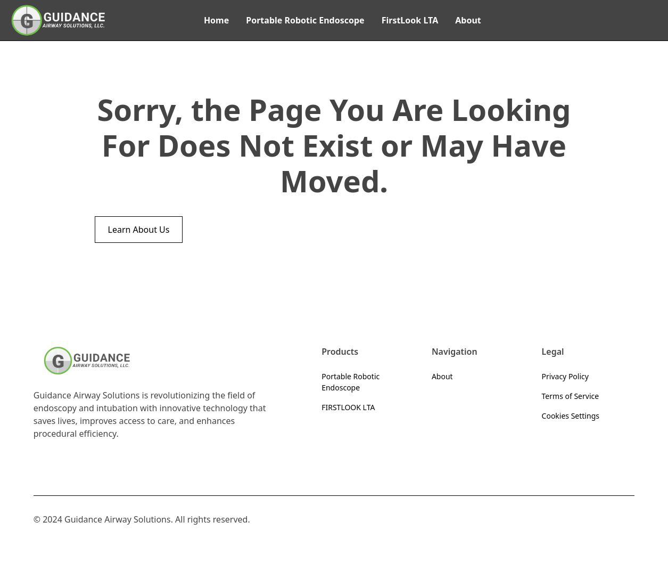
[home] (58, 20)
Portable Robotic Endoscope (305, 20)
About (468, 20)
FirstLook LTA (410, 20)
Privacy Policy (565, 376)
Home (216, 20)
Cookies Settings (570, 416)
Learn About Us (139, 229)
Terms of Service (570, 396)
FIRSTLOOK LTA (348, 407)
